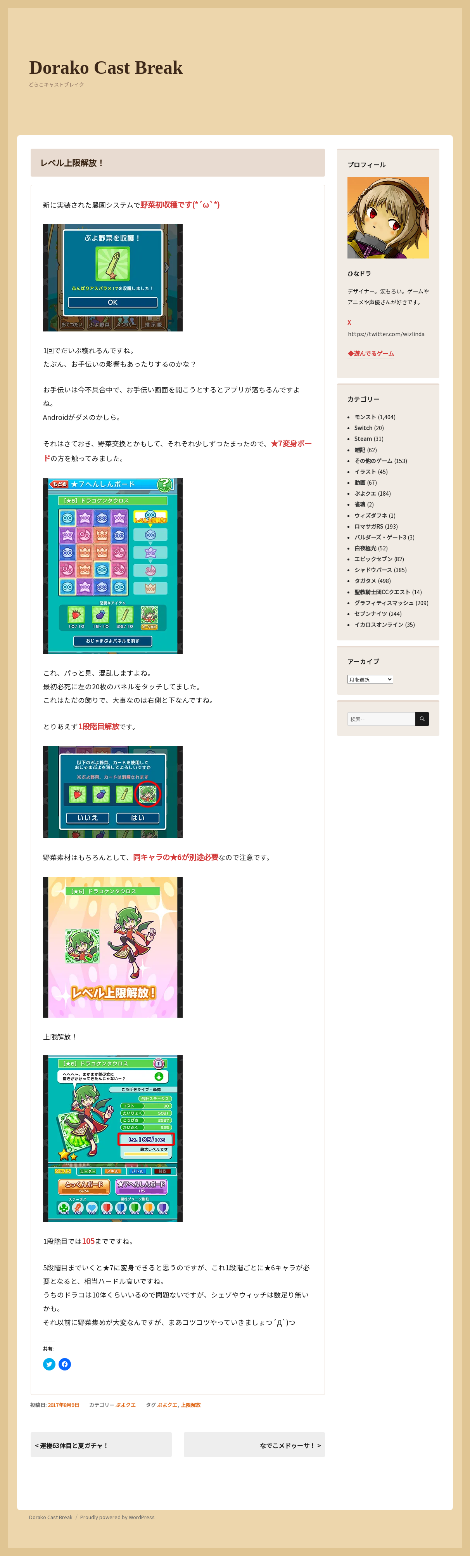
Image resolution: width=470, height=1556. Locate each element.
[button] (113, 277)
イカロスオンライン (378, 624)
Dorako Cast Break (106, 67)
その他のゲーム (373, 461)
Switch (363, 428)
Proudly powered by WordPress (117, 1517)
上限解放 (191, 1405)
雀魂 (359, 504)
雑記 (359, 450)
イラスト (365, 471)
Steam (363, 438)
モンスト (365, 417)
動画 (359, 482)
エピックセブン (373, 559)
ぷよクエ (126, 1405)
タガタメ (365, 581)
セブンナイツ (370, 614)
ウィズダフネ (370, 515)
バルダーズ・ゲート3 (380, 537)
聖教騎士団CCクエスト (382, 592)
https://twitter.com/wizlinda (386, 334)
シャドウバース (373, 570)
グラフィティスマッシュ (384, 603)
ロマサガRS (368, 526)
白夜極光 (365, 548)
